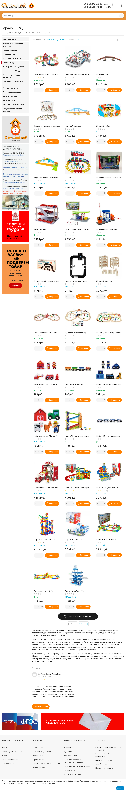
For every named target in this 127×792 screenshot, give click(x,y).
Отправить (15, 285)
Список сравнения (9, 763)
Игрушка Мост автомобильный (103, 74)
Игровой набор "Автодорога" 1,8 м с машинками (74, 126)
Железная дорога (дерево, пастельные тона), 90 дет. (46, 126)
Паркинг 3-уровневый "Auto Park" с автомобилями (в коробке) (109, 488)
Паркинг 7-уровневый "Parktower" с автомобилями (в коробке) (46, 539)
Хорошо (120, 788)
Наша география (40, 767)
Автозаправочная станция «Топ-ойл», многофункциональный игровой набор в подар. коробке (77, 229)
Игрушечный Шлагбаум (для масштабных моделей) (109, 229)
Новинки (67, 747)
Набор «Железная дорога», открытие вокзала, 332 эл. (77, 74)
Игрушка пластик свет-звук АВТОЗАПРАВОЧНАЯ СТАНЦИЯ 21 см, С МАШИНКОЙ (109, 178)
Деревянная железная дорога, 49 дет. (75, 333)
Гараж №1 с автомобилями (77, 488)
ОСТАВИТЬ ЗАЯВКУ (72, 774)
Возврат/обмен (70, 755)
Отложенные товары (10, 759)
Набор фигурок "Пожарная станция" (47, 384)
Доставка (68, 751)
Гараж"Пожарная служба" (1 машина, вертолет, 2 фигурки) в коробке (46, 488)
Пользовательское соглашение (77, 766)
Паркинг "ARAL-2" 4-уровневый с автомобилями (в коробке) (77, 591)
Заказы (5, 755)
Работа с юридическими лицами (46, 763)
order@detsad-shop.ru (105, 764)
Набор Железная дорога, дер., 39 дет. (45, 333)
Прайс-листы (69, 770)
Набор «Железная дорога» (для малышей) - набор (46, 74)
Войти (4, 747)
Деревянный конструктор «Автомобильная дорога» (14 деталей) (46, 281)
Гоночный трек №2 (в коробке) (44, 591)
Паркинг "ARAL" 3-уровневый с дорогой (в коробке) (76, 539)
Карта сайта (38, 755)
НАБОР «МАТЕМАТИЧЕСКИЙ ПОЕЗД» (75, 178)
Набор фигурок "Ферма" (45, 436)
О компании (38, 747)
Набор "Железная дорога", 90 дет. (108, 333)
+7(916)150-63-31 (93, 7)
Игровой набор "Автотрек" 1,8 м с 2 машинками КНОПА (46, 178)
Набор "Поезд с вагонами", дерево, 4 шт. (108, 436)
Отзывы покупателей (42, 751)
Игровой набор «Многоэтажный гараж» (45, 229)
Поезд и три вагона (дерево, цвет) (74, 384)
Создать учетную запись (12, 751)
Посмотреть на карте (104, 768)
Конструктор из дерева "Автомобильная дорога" (76, 281)
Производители (39, 759)
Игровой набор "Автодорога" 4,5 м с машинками (106, 126)
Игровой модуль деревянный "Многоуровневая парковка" (104, 281)
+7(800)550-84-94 (93, 4)
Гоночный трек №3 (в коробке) (106, 539)
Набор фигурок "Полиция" (108, 384)
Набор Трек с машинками (77, 436)
